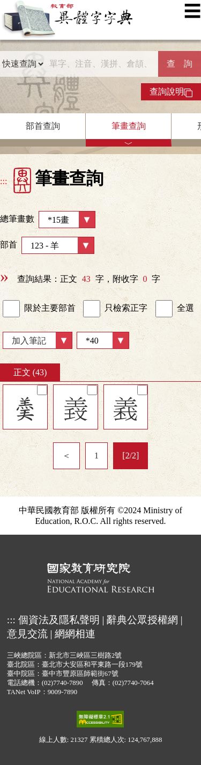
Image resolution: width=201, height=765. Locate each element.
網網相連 (75, 633)
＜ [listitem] (66, 455)
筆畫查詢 (128, 125)
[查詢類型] (22, 64)
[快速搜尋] (101, 64)
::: (3, 181)
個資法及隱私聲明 (59, 619)
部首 (47, 245)
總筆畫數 (47, 219)
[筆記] (42, 390)
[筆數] (103, 340)
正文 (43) (30, 372)
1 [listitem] (96, 455)
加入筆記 (29, 340)
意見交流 (27, 633)
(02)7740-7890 (62, 683)
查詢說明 (171, 92)
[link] (11, 308)
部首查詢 (43, 125)
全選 (174, 308)
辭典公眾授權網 (142, 619)
